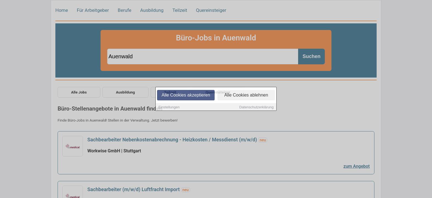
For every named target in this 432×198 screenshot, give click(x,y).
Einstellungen (169, 107)
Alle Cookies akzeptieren (185, 95)
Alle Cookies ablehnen (246, 95)
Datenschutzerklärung (256, 107)
